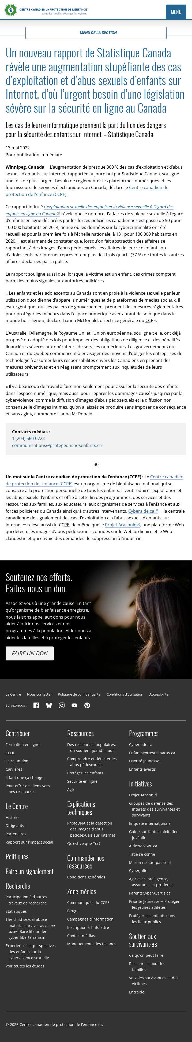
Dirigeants (15, 825)
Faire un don (30, 653)
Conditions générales (86, 877)
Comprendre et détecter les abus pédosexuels (92, 761)
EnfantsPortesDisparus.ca (152, 752)
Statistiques (16, 911)
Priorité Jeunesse (144, 760)
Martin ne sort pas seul (150, 862)
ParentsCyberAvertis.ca (150, 893)
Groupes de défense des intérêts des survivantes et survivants (154, 809)
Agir (70, 789)
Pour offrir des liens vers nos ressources (28, 788)
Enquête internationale (150, 823)
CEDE (10, 752)
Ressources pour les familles (147, 966)
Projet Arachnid (121, 524)
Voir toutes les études (25, 966)
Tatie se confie (142, 854)
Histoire (13, 817)
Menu (176, 12)
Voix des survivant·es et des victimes (154, 980)
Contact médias (81, 935)
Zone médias (81, 891)
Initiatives (140, 783)
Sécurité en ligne (82, 781)
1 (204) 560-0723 (28, 438)
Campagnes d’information (90, 919)
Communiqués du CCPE (88, 902)
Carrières (14, 769)
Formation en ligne (22, 744)
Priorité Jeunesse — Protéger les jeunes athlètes (154, 904)
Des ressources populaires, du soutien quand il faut (91, 747)
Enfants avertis (142, 769)
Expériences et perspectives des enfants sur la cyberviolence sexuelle (31, 951)
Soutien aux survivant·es (143, 940)
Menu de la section (96, 33)
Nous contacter (39, 694)
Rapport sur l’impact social (29, 842)
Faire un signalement (30, 871)
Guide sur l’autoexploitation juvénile (154, 834)
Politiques (17, 856)
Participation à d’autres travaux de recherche (26, 899)
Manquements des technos (91, 943)
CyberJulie (138, 870)
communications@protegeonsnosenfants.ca (57, 445)
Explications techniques (81, 808)
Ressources (80, 733)
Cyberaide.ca (141, 511)
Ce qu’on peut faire (146, 955)
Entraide (136, 992)
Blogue (73, 910)
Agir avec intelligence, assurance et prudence (151, 881)
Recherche (18, 885)
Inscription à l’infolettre (88, 927)
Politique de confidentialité (79, 694)
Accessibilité (158, 694)
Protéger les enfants (85, 772)
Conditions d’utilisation (125, 694)
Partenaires (16, 833)
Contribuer (18, 733)
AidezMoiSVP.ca (143, 845)
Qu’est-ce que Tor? (83, 843)
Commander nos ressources (85, 862)
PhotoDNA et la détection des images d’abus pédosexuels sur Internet (91, 829)
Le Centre (13, 694)
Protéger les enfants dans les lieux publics (152, 918)
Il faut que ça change (24, 777)
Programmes (144, 733)
